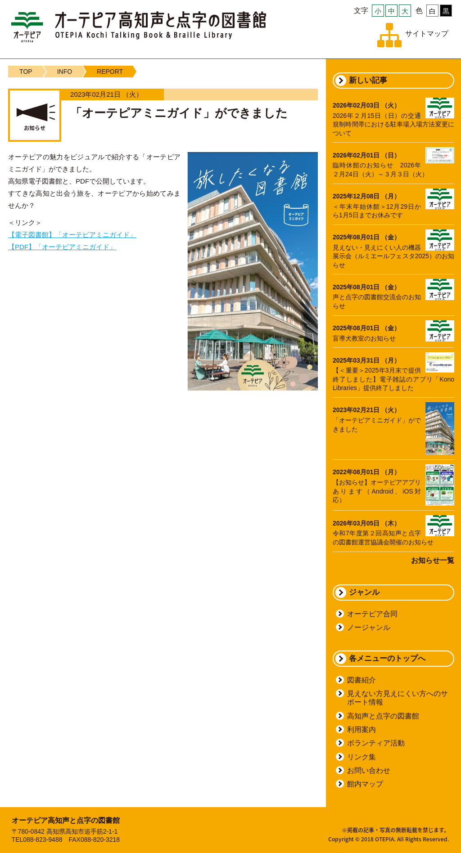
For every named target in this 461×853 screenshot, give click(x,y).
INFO (64, 71)
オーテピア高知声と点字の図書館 (138, 26)
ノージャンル (368, 627)
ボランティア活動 (376, 743)
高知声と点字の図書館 (383, 716)
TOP (25, 71)
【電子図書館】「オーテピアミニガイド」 (72, 234)
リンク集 (361, 757)
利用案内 (361, 729)
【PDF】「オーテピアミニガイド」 (62, 247)
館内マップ (365, 784)
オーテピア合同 (372, 614)
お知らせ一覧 (432, 560)
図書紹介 (361, 680)
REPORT (110, 71)
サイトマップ (426, 33)
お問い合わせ (368, 770)
